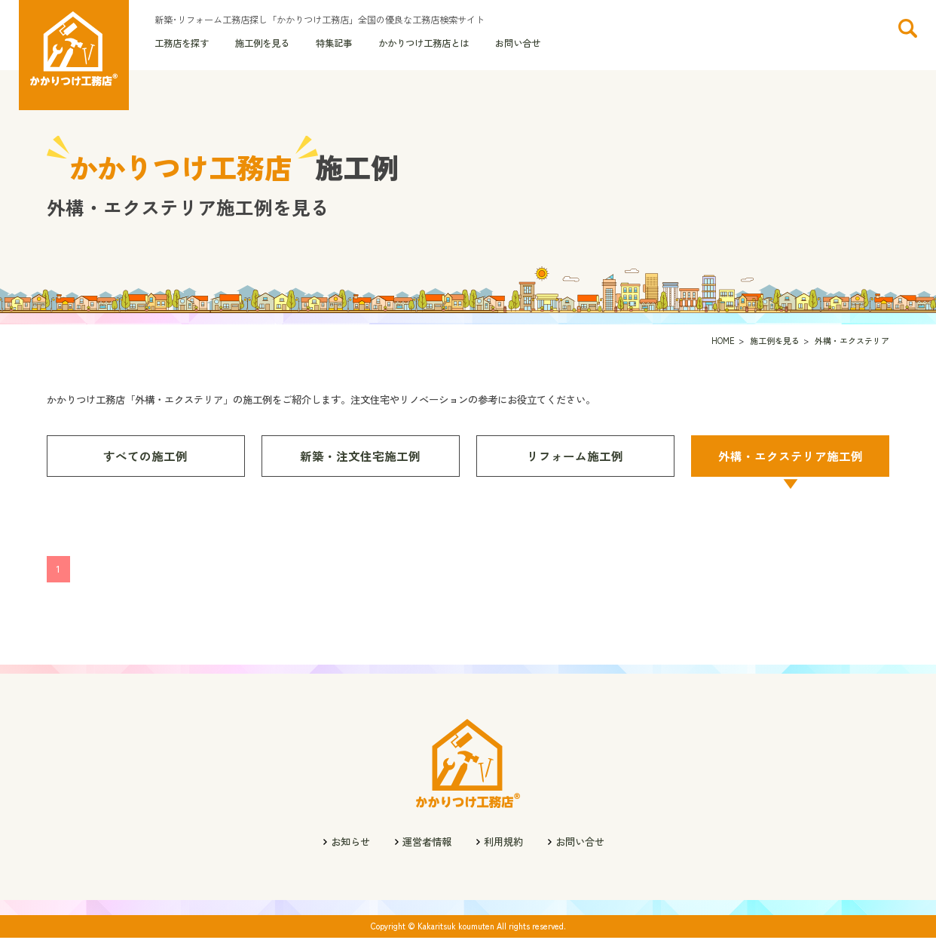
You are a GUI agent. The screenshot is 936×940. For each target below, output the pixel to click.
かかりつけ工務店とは (423, 44)
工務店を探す (181, 44)
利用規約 (503, 844)
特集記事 (334, 44)
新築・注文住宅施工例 (360, 458)
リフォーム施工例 (575, 458)
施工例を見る (262, 44)
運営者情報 (426, 844)
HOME (723, 343)
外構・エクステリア (852, 343)
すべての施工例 (145, 458)
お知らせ (350, 844)
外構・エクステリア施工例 (790, 458)
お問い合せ (517, 44)
